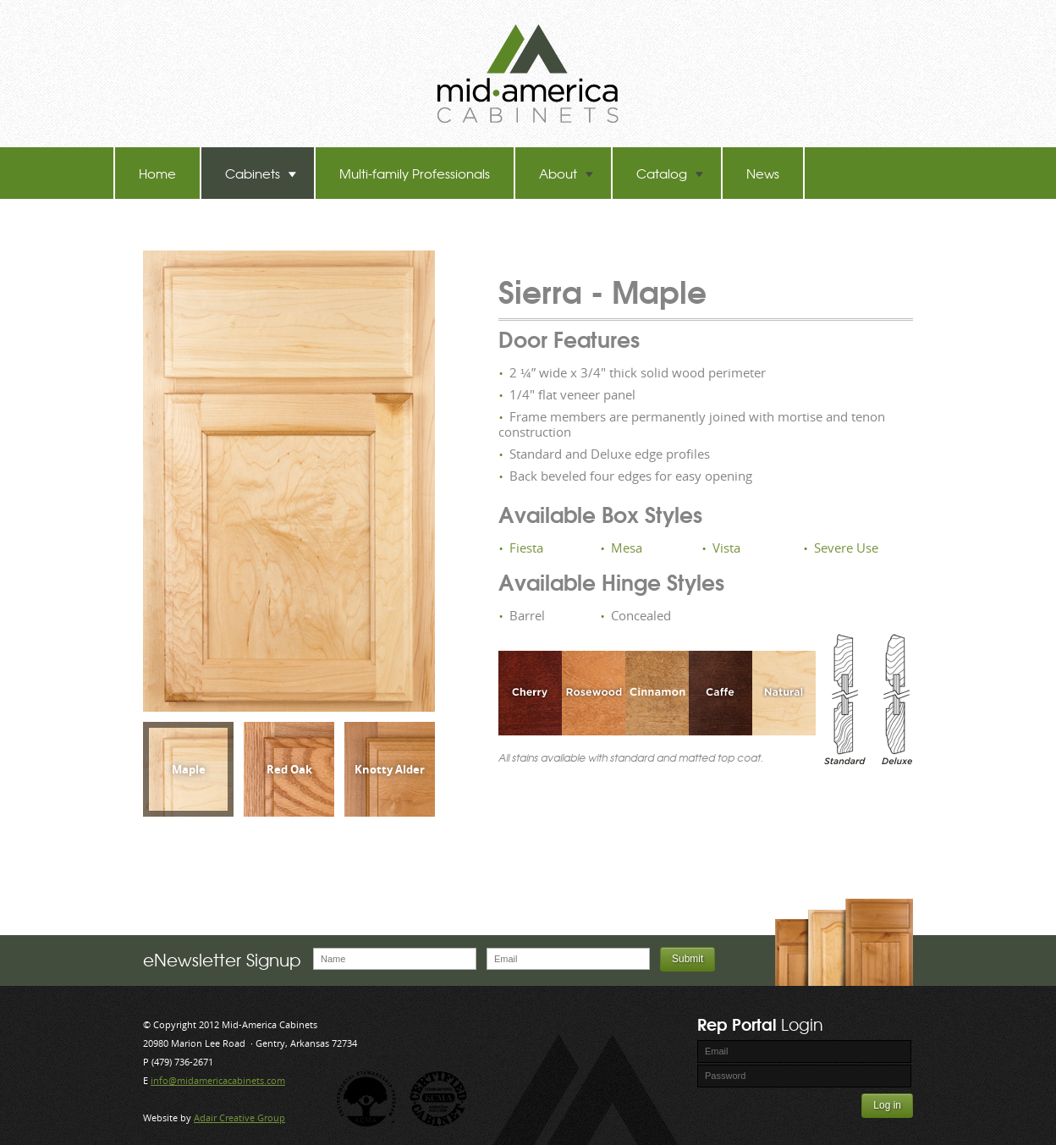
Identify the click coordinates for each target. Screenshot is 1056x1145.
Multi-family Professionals (414, 173)
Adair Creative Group (239, 1117)
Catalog (670, 173)
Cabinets (261, 173)
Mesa (626, 547)
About (566, 173)
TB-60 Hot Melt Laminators (216, 225)
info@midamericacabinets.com (218, 1080)
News (762, 173)
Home (157, 173)
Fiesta (526, 547)
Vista (726, 547)
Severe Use (846, 547)
